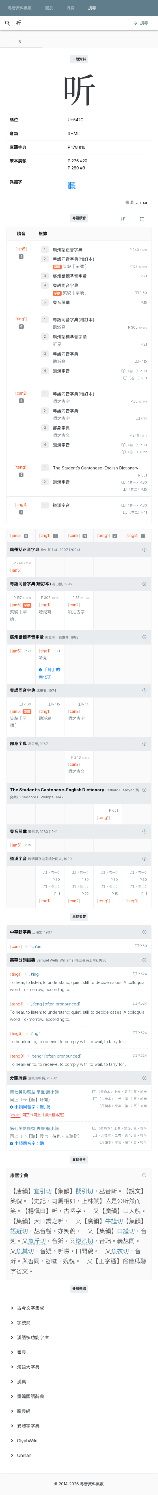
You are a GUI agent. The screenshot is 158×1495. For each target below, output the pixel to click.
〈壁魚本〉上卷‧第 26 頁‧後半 (121, 1128)
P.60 (142, 293)
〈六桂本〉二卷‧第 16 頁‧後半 (122, 1135)
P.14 (143, 418)
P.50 (143, 946)
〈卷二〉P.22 (136, 452)
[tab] (21, 41)
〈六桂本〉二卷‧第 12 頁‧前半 (122, 1099)
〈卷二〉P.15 (136, 490)
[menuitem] (79, 1308)
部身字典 (61, 428)
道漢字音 (61, 371)
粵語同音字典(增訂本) (73, 259)
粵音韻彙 (61, 302)
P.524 (142, 974)
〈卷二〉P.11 (137, 378)
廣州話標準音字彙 (70, 276)
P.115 (142, 361)
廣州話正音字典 (68, 249)
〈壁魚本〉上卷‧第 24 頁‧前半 (121, 1092)
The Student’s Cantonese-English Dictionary (95, 468)
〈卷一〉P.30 (136, 371)
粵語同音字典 (65, 285)
